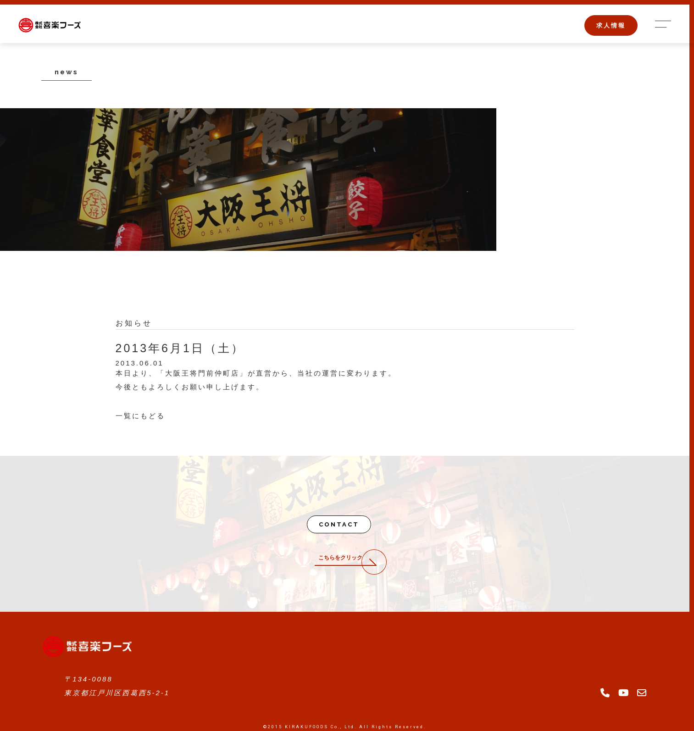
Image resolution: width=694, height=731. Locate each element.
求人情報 (611, 25)
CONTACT (339, 524)
